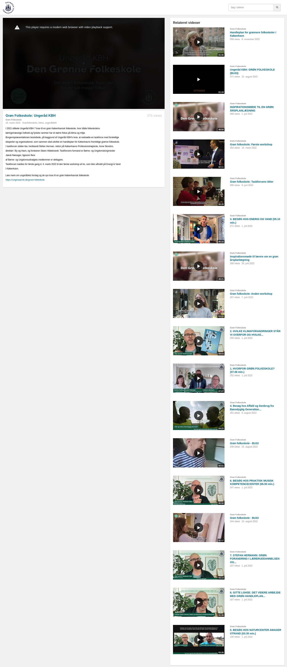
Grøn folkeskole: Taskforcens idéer (251, 181)
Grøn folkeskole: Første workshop (251, 144)
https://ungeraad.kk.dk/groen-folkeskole (25, 180)
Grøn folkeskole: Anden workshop (251, 293)
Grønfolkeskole (29, 123)
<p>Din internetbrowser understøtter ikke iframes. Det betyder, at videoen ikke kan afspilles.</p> (84, 63)
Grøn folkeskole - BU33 (244, 443)
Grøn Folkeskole (14, 120)
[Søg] (277, 7)
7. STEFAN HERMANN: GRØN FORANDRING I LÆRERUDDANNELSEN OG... (255, 559)
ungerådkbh (51, 123)
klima (41, 123)
